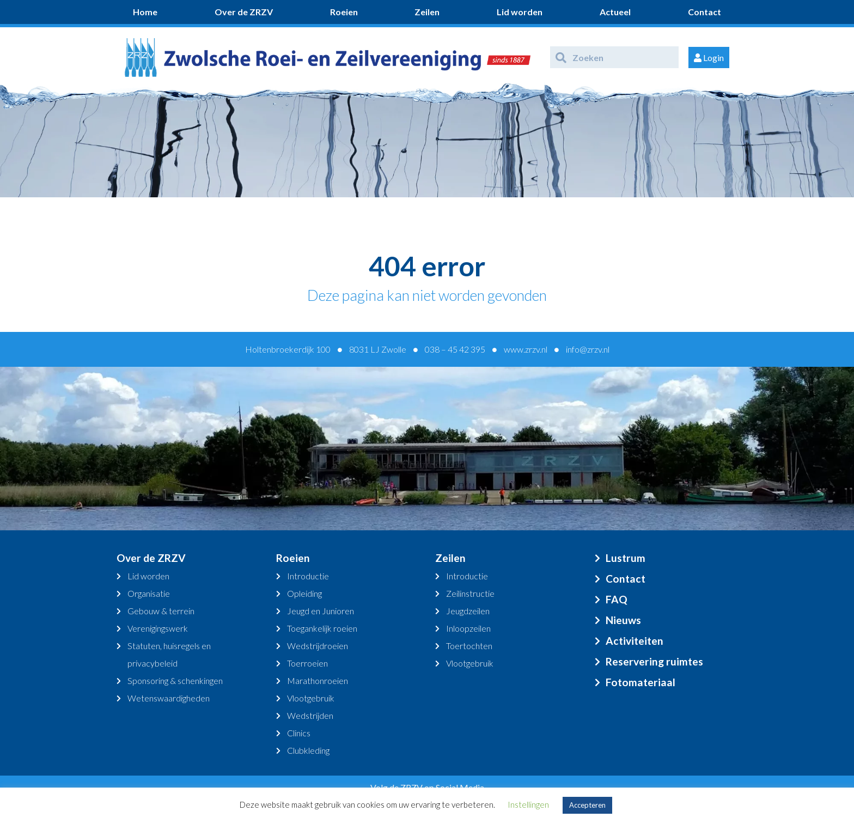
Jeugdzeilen (468, 611)
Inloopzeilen (468, 628)
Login (709, 57)
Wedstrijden (310, 715)
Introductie (308, 576)
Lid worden (519, 12)
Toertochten (469, 645)
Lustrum (625, 558)
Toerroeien (307, 663)
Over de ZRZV (244, 12)
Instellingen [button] (528, 804)
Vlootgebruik (310, 698)
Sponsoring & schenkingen (175, 680)
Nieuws (623, 620)
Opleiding (304, 593)
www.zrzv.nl (525, 349)
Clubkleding (308, 750)
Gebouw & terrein (160, 611)
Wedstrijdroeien (317, 645)
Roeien (344, 12)
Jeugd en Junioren (320, 611)
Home (145, 12)
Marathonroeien (317, 680)
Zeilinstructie (470, 593)
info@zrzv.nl (587, 349)
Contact (704, 12)
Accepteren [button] (587, 805)
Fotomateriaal (640, 682)
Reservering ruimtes (654, 661)
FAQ (616, 599)
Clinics (298, 733)
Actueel (615, 12)
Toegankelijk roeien (322, 628)
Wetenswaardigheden (168, 698)
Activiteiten (634, 640)
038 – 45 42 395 (455, 349)
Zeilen (427, 12)
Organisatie (148, 593)
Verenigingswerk (157, 628)
